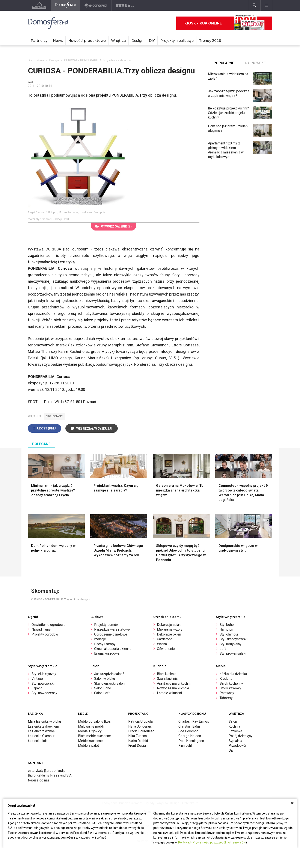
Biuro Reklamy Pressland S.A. (50, 775)
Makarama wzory (169, 629)
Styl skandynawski (233, 639)
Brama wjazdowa (106, 653)
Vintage (37, 679)
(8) (113, 226)
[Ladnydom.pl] (39, 5)
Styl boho (227, 625)
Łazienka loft (37, 741)
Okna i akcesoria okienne (112, 649)
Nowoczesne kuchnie (173, 688)
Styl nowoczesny (44, 693)
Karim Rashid (138, 741)
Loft (223, 649)
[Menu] (266, 5)
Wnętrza (118, 41)
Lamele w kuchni (169, 693)
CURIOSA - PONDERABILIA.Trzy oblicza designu (97, 60)
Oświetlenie (166, 649)
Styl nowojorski (43, 683)
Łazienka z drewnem (43, 726)
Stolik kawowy (230, 688)
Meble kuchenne (90, 741)
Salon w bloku (104, 679)
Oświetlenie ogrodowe (48, 625)
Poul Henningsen (191, 741)
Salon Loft (102, 693)
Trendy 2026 (210, 41)
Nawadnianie (41, 629)
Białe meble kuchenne (94, 736)
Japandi (37, 688)
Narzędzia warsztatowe (112, 629)
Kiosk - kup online (224, 23)
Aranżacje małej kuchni (173, 683)
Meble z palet (88, 745)
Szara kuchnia (167, 679)
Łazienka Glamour (41, 736)
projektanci (54, 416)
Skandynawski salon (109, 683)
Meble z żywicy (90, 731)
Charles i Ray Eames (193, 721)
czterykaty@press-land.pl (47, 771)
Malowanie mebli (91, 726)
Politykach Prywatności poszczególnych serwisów (212, 842)
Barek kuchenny (231, 683)
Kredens (226, 679)
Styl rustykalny (230, 644)
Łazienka (235, 731)
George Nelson (189, 736)
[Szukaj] (254, 5)
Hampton (226, 629)
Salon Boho (102, 688)
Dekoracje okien (169, 634)
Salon (233, 721)
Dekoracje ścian (169, 625)
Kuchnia (234, 726)
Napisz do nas (39, 780)
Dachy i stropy (105, 644)
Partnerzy (39, 41)
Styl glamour (229, 634)
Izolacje (100, 639)
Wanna (162, 644)
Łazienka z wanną (41, 731)
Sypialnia (235, 741)
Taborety (226, 698)
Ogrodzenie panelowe (110, 634)
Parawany (227, 693)
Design (137, 41)
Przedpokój (237, 745)
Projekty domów (106, 625)
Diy (231, 750)
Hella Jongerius (140, 726)
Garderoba (164, 639)
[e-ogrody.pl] (96, 5)
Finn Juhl (185, 745)
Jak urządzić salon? (109, 674)
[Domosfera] (65, 5)
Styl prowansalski (233, 653)
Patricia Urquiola (140, 721)
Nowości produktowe (87, 41)
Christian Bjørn (189, 726)
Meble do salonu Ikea (94, 721)
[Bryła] (125, 5)
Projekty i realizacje (177, 41)
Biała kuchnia (166, 674)
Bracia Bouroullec (141, 731)
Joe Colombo (188, 731)
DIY (152, 41)
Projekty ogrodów (45, 634)
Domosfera (36, 60)
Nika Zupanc (137, 736)
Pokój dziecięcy (240, 736)
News (58, 41)
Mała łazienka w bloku (44, 721)
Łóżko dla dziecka (233, 674)
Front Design (138, 745)
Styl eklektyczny (44, 674)
